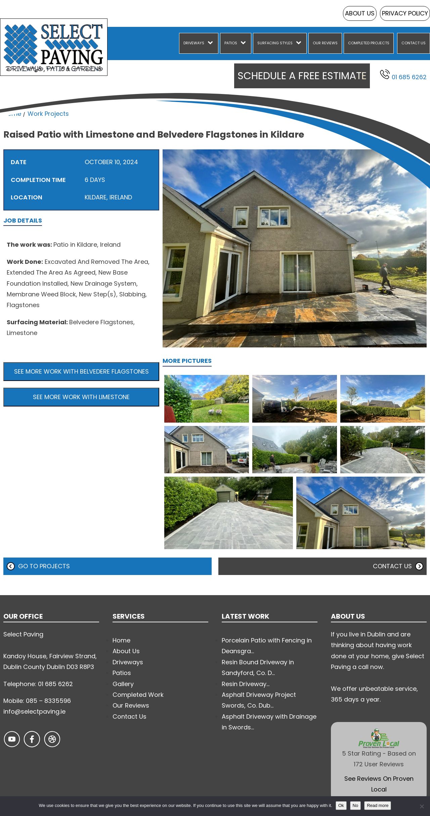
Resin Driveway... (245, 684)
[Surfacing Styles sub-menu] (300, 43)
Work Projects (48, 113)
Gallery (123, 684)
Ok (341, 805)
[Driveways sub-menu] (212, 43)
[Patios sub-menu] (245, 43)
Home (12, 113)
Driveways (193, 43)
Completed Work (138, 694)
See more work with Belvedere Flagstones (81, 371)
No (355, 805)
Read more (377, 805)
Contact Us (413, 43)
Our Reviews (325, 43)
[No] (421, 806)
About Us (360, 13)
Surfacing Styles (275, 43)
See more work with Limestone (81, 397)
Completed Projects (368, 43)
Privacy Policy (405, 13)
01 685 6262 (403, 75)
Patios (230, 43)
